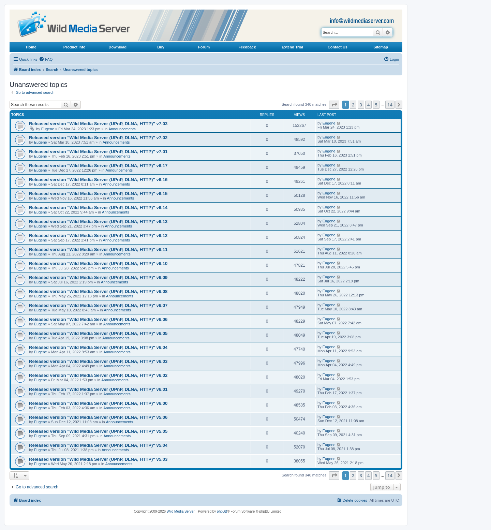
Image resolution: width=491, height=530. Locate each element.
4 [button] (368, 105)
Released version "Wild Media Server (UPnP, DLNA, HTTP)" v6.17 (98, 165)
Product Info (74, 47)
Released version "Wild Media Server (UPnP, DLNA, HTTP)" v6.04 (98, 347)
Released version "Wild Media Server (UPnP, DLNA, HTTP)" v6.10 (98, 263)
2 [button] (353, 105)
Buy (160, 47)
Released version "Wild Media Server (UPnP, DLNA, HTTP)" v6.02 (98, 375)
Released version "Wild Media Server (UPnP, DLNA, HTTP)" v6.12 (98, 235)
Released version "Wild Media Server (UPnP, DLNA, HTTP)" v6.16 (98, 179)
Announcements (122, 129)
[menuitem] (46, 59)
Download (118, 47)
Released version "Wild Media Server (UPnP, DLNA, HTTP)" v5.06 (98, 417)
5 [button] (376, 105)
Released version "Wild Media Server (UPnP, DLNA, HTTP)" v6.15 (98, 193)
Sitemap (380, 47)
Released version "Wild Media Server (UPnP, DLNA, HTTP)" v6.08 (98, 291)
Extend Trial (292, 47)
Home (31, 47)
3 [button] (361, 105)
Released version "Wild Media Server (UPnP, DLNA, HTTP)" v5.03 (98, 459)
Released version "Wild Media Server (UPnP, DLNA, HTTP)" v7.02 (98, 137)
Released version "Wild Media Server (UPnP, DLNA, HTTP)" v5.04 (98, 445)
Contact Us (337, 47)
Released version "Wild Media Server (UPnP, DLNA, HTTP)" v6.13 (98, 221)
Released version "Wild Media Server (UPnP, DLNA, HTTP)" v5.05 (98, 431)
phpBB (222, 511)
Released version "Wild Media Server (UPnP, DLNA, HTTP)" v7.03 (98, 123)
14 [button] (389, 105)
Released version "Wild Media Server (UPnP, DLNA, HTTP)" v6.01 (98, 389)
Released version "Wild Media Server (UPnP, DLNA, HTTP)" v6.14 (98, 207)
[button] (334, 105)
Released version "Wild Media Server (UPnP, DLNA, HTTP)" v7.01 (98, 151)
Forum (204, 47)
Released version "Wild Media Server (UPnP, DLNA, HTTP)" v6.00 (98, 403)
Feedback (247, 47)
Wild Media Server (181, 511)
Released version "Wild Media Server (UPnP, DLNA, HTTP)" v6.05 (98, 333)
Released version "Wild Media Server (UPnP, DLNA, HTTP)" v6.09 (98, 277)
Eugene (47, 129)
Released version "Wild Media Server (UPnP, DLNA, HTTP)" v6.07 (98, 305)
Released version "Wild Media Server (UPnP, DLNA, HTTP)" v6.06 (98, 319)
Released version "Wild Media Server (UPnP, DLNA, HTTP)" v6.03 (98, 361)
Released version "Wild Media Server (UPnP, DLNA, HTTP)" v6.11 (98, 249)
